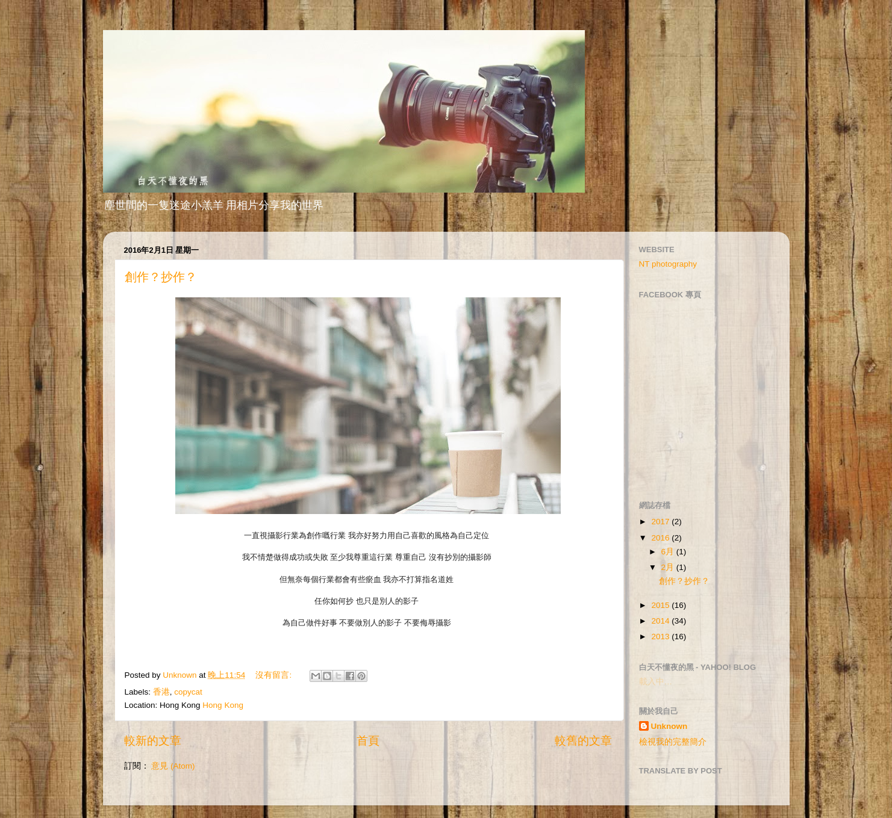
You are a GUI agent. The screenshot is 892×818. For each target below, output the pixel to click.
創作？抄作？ (161, 277)
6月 (668, 551)
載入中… (656, 681)
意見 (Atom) (173, 765)
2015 (661, 605)
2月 (668, 567)
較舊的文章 (583, 740)
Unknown (669, 726)
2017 (661, 521)
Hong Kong (222, 705)
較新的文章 (152, 740)
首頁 (368, 740)
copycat (188, 691)
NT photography (668, 263)
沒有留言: (274, 675)
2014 (661, 620)
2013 (661, 636)
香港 (161, 691)
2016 (661, 537)
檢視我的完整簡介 (672, 741)
